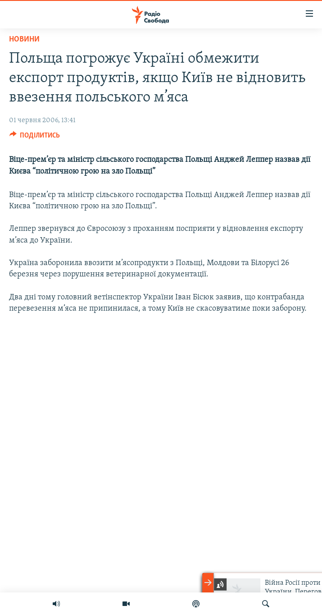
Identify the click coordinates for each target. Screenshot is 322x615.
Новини (24, 39)
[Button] (34, 137)
